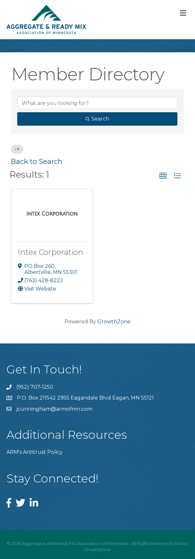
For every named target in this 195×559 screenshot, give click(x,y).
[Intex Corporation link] (52, 214)
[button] (163, 176)
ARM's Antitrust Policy (34, 452)
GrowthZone (114, 322)
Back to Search (37, 161)
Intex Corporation (50, 252)
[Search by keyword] (97, 103)
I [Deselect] (17, 149)
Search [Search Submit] (97, 119)
